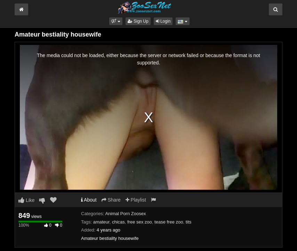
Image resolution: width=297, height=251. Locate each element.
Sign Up (138, 21)
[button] (115, 21)
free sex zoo (139, 222)
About (89, 200)
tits (189, 222)
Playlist (136, 200)
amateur (101, 222)
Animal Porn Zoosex (125, 213)
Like (26, 200)
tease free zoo (168, 222)
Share (111, 200)
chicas (118, 222)
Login (163, 21)
